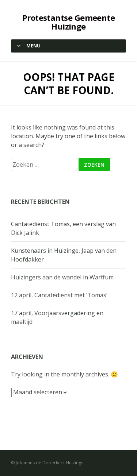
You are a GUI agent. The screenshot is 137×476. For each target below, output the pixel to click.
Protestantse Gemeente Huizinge (68, 22)
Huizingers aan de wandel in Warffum (62, 277)
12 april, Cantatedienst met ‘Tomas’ (59, 295)
